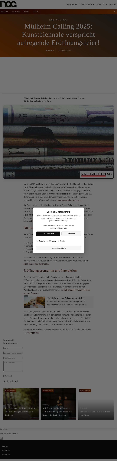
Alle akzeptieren (48, 234)
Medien (61, 241)
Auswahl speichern (58, 248)
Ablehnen (71, 234)
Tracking (41, 241)
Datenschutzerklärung (58, 228)
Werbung (51, 241)
